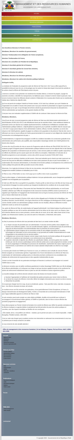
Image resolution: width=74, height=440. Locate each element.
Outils (5, 381)
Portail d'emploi (7, 367)
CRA (5, 365)
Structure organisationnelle (10, 344)
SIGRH (5, 369)
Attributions (6, 339)
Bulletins (6, 385)
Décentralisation (7, 356)
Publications (36, 26)
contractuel (37, 40)
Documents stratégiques (9, 380)
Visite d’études (7, 410)
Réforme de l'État (36, 18)
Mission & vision (7, 337)
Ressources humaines (9, 342)
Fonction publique (8, 351)
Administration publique (9, 353)
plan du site (8, 10)
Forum (37, 31)
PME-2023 (36, 35)
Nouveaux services (36, 22)
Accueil (36, 13)
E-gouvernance (7, 358)
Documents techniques (9, 383)
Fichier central (7, 386)
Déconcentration (7, 355)
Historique (6, 340)
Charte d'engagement (9, 408)
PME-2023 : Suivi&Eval (9, 370)
